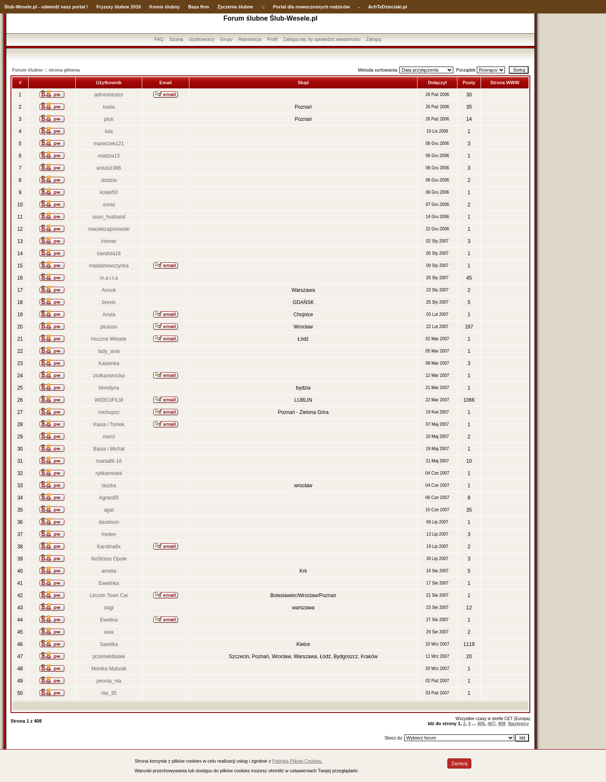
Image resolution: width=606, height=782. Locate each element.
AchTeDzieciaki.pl (387, 6)
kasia (109, 107)
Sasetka (109, 644)
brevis (109, 302)
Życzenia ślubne (235, 6)
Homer (109, 241)
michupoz (109, 412)
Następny (518, 723)
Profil (272, 39)
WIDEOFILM (109, 400)
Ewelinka (109, 583)
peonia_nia (108, 681)
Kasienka (108, 363)
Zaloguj (373, 39)
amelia (108, 571)
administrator (108, 95)
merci (109, 437)
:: (262, 6)
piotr (109, 119)
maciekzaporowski (109, 229)
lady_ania (109, 351)
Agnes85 (109, 498)
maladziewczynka (109, 266)
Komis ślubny (164, 6)
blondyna (108, 388)
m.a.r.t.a (109, 278)
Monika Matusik (108, 669)
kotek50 (109, 192)
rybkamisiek (109, 473)
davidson (109, 522)
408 (501, 723)
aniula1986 (108, 168)
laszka (109, 485)
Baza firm (198, 6)
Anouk (109, 290)
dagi (109, 608)
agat (109, 510)
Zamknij (459, 763)
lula (109, 131)
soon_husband (108, 217)
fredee (109, 534)
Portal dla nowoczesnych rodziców (311, 6)
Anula (108, 315)
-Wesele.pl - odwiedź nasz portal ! (51, 6)
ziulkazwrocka (109, 376)
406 (481, 723)
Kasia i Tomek (108, 424)
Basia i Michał (109, 449)
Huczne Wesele (109, 339)
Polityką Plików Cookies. (297, 760)
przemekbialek (109, 656)
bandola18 (109, 253)
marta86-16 (109, 461)
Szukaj (176, 39)
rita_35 (109, 693)
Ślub (9, 6)
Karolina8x (109, 547)
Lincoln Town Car (109, 595)
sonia (109, 205)
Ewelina (109, 620)
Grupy (226, 39)
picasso (108, 327)
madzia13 (109, 156)
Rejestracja (249, 39)
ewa (109, 632)
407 (491, 723)
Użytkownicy (201, 39)
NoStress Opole (109, 559)
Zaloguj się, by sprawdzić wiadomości (321, 39)
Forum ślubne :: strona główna (46, 69)
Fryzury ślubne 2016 (118, 6)
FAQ (159, 39)
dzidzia (109, 180)
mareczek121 (109, 144)
